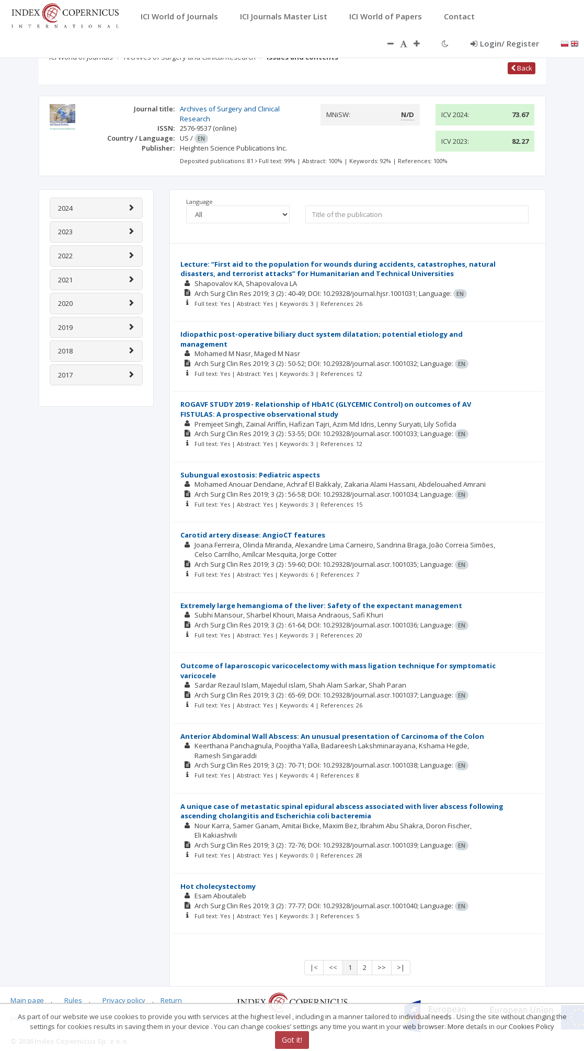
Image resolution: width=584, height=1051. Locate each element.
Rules (73, 1000)
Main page (27, 1000)
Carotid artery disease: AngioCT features (252, 535)
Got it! (292, 1040)
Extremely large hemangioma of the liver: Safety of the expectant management (321, 605)
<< (333, 967)
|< (314, 967)
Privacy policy (123, 1000)
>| (401, 967)
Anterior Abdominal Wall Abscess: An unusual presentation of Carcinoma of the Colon (332, 736)
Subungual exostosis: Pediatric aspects (250, 474)
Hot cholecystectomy (218, 886)
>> (381, 967)
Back (521, 68)
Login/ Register (505, 43)
